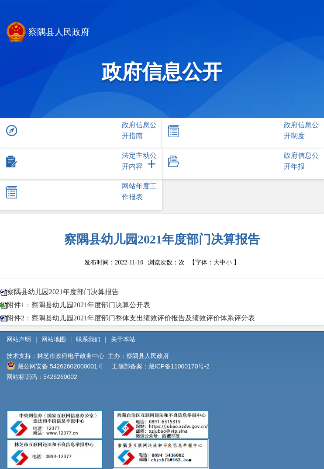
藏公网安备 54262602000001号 (55, 365)
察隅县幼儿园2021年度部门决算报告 (63, 291)
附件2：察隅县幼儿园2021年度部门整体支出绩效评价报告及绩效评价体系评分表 (131, 318)
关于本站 (123, 339)
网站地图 (53, 339)
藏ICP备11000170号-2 (179, 366)
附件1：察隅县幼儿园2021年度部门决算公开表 (78, 305)
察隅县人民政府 (48, 33)
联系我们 (88, 339)
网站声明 (19, 339)
